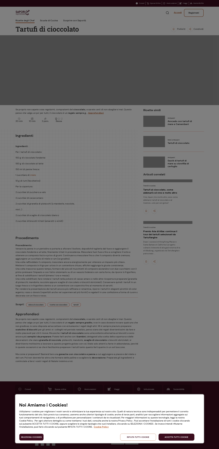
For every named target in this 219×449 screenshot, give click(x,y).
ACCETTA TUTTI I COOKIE (176, 437)
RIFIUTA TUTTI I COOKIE (138, 437)
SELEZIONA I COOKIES (31, 437)
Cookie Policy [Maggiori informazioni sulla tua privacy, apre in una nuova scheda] (101, 426)
